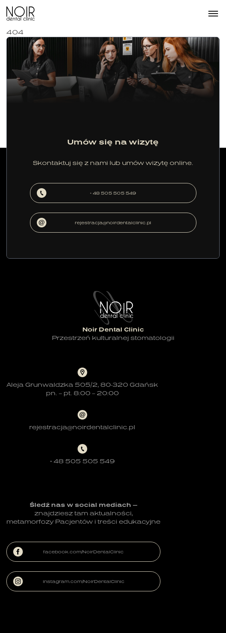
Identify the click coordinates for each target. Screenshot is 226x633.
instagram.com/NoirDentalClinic (68, 581)
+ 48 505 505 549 (86, 193)
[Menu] (213, 13)
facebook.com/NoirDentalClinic (68, 552)
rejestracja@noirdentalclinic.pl (94, 222)
